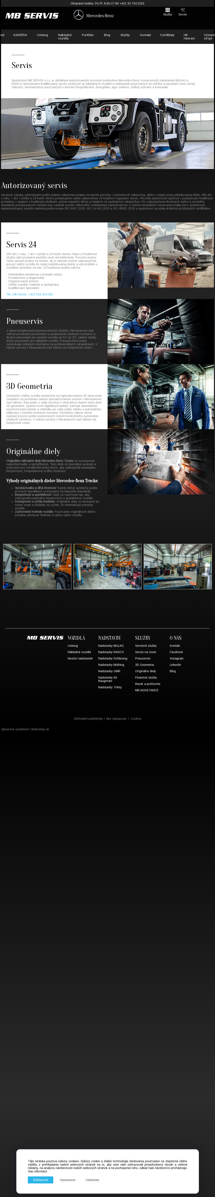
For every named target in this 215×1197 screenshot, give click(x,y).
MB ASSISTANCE (147, 690)
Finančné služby (146, 677)
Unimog (42, 35)
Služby (125, 35)
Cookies (136, 718)
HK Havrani (189, 36)
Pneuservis (142, 658)
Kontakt (145, 35)
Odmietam (92, 1180)
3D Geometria (144, 664)
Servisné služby (146, 645)
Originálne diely (145, 671)
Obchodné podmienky (88, 718)
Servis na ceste (145, 652)
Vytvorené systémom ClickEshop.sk (25, 729)
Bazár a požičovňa (147, 684)
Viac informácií (37, 1171)
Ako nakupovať (116, 718)
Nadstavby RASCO (111, 652)
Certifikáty (167, 35)
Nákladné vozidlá (65, 36)
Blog (107, 35)
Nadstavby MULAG (111, 645)
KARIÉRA (20, 35)
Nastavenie (67, 1180)
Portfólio (88, 35)
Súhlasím (40, 1180)
